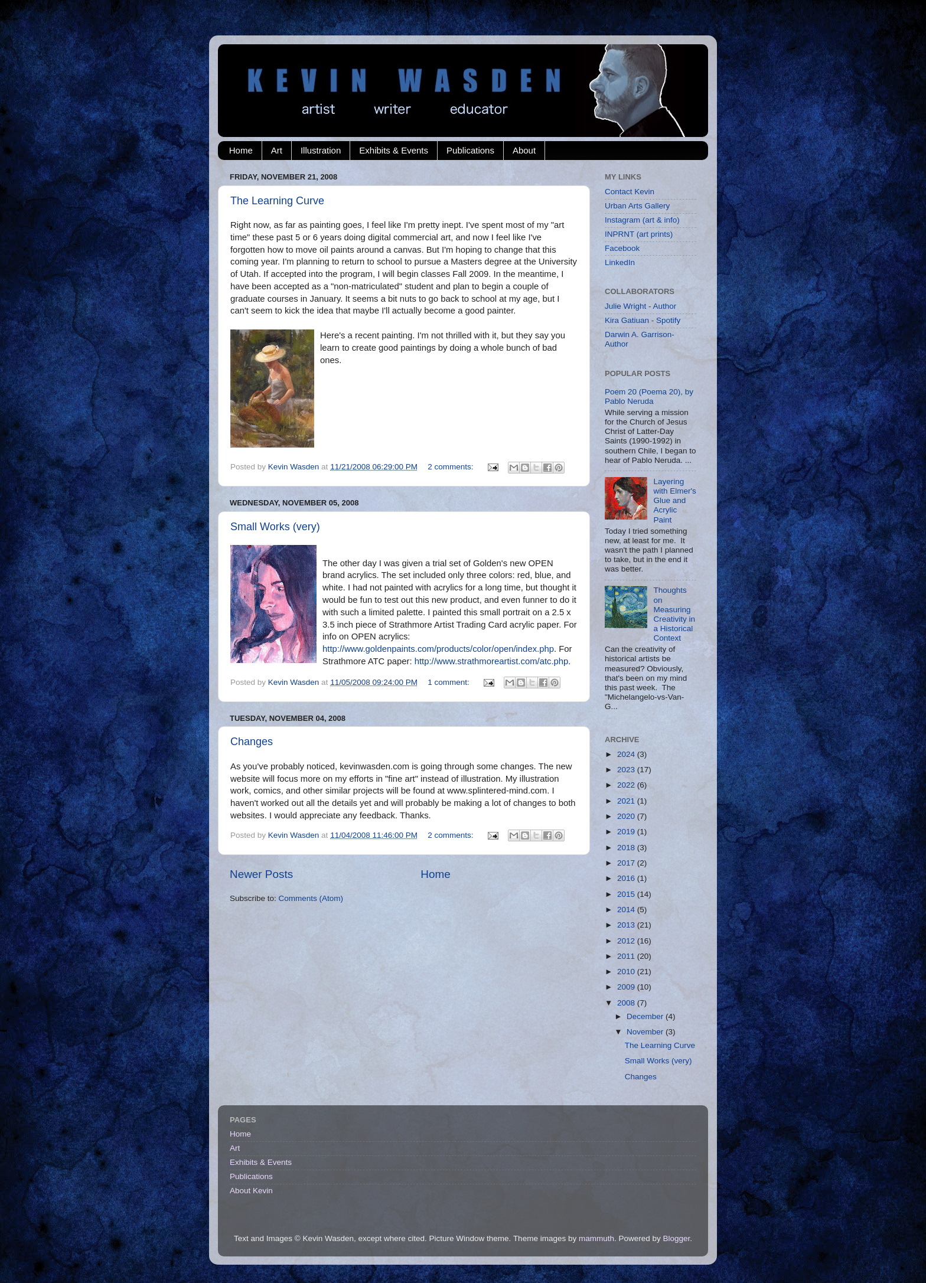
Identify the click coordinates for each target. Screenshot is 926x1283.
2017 (627, 862)
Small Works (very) (275, 527)
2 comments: (451, 466)
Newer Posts (261, 874)
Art (276, 150)
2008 (627, 1002)
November (646, 1031)
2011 (627, 956)
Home (241, 150)
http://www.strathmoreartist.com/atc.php (492, 661)
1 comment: (449, 682)
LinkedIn (620, 262)
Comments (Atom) (311, 898)
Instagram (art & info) (642, 220)
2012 (627, 940)
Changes (251, 741)
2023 (627, 769)
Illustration (321, 150)
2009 (627, 986)
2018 (627, 847)
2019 (627, 831)
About (524, 150)
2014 (627, 909)
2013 (627, 924)
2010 (627, 971)
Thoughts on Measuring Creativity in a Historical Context (674, 614)
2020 (627, 816)
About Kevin (251, 1190)
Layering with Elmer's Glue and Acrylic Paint (674, 500)
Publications (470, 150)
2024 (627, 754)
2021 (627, 800)
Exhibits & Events (393, 150)
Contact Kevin (629, 191)
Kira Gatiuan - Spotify (642, 320)
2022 (627, 785)
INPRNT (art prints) (639, 234)
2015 (627, 894)
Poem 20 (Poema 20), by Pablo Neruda (649, 396)
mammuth (596, 1238)
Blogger (676, 1238)
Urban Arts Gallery (637, 205)
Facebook (622, 248)
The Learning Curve (277, 201)
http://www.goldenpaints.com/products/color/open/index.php (438, 649)
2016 (627, 878)
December (646, 1016)
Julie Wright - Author (640, 306)
